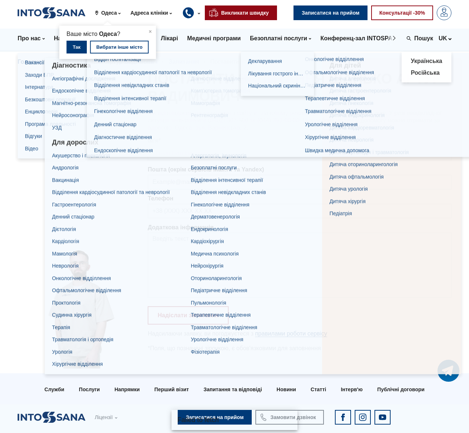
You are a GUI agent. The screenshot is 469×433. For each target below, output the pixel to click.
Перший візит (171, 389)
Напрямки (127, 389)
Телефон (160, 198)
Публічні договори (401, 389)
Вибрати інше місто (119, 47)
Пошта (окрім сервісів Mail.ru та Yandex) (206, 169)
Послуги (89, 389)
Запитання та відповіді (232, 389)
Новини (286, 389)
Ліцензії (103, 417)
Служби (54, 389)
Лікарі (61, 62)
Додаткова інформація (181, 227)
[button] (110, 12)
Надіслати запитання (188, 315)
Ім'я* (154, 140)
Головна (30, 62)
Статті (318, 389)
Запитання (184, 62)
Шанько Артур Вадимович (119, 62)
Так (76, 47)
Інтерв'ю (351, 389)
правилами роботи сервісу (291, 333)
